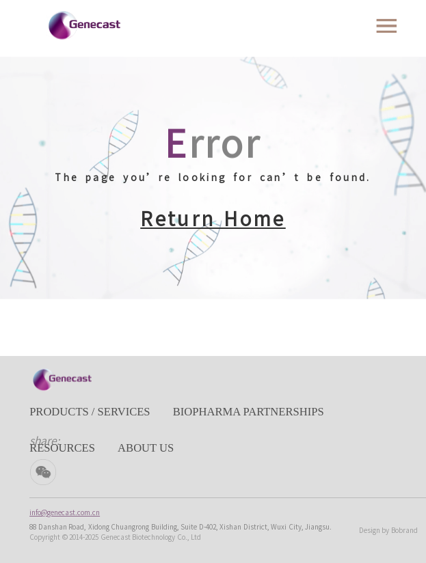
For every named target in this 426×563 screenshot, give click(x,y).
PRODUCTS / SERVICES (89, 411)
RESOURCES (62, 447)
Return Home (213, 218)
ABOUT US (146, 447)
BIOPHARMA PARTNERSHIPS (248, 411)
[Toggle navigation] (386, 25)
